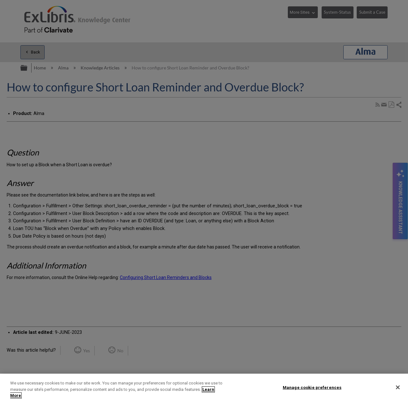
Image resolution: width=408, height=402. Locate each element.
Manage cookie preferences (312, 387)
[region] (204, 388)
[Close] (398, 387)
